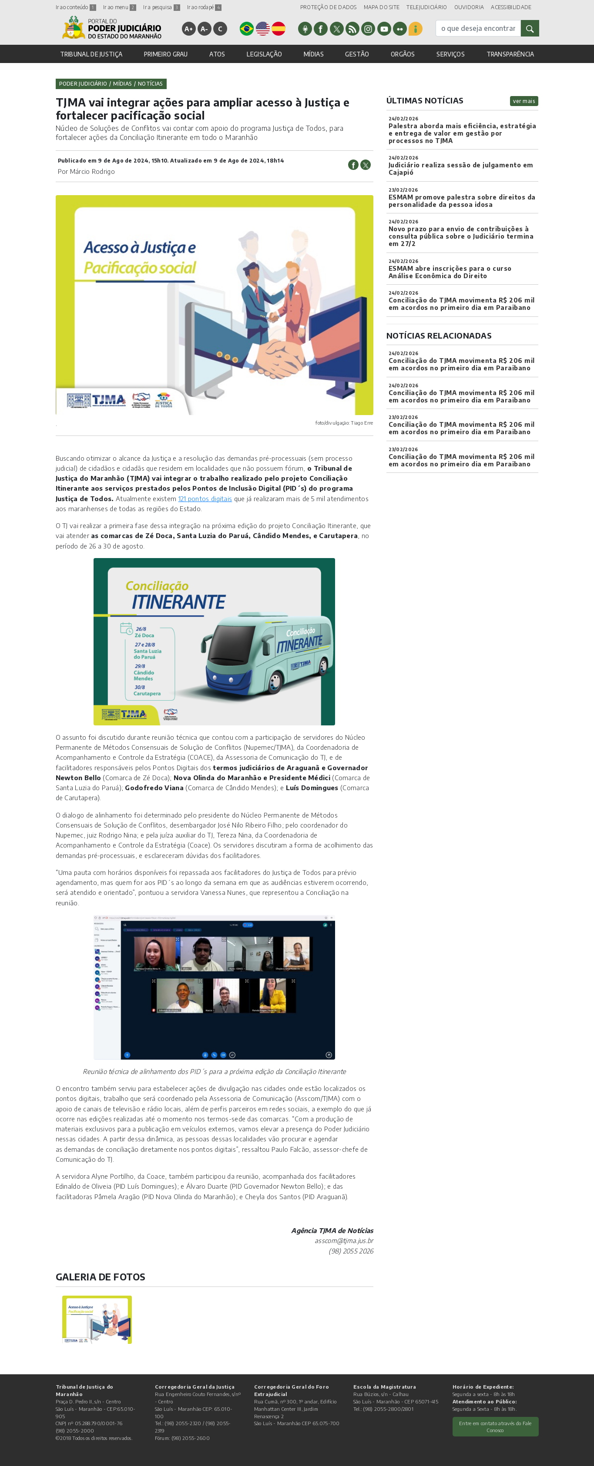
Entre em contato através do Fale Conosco (495, 1426)
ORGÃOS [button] (403, 54)
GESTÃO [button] (357, 54)
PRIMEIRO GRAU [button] (166, 54)
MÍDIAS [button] (314, 54)
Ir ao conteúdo (76, 7)
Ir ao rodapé (204, 7)
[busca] (478, 28)
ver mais (524, 101)
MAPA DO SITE (382, 7)
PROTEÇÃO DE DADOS (328, 7)
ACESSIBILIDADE (511, 7)
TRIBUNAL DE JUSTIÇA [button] (91, 54)
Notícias (150, 83)
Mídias (122, 83)
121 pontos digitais (205, 498)
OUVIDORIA (469, 7)
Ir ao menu (119, 7)
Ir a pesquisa (161, 7)
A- (204, 29)
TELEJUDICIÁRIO (426, 7)
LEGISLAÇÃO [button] (264, 54)
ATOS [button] (217, 54)
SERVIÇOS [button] (450, 54)
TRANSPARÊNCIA (510, 54)
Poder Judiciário (83, 83)
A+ (189, 29)
